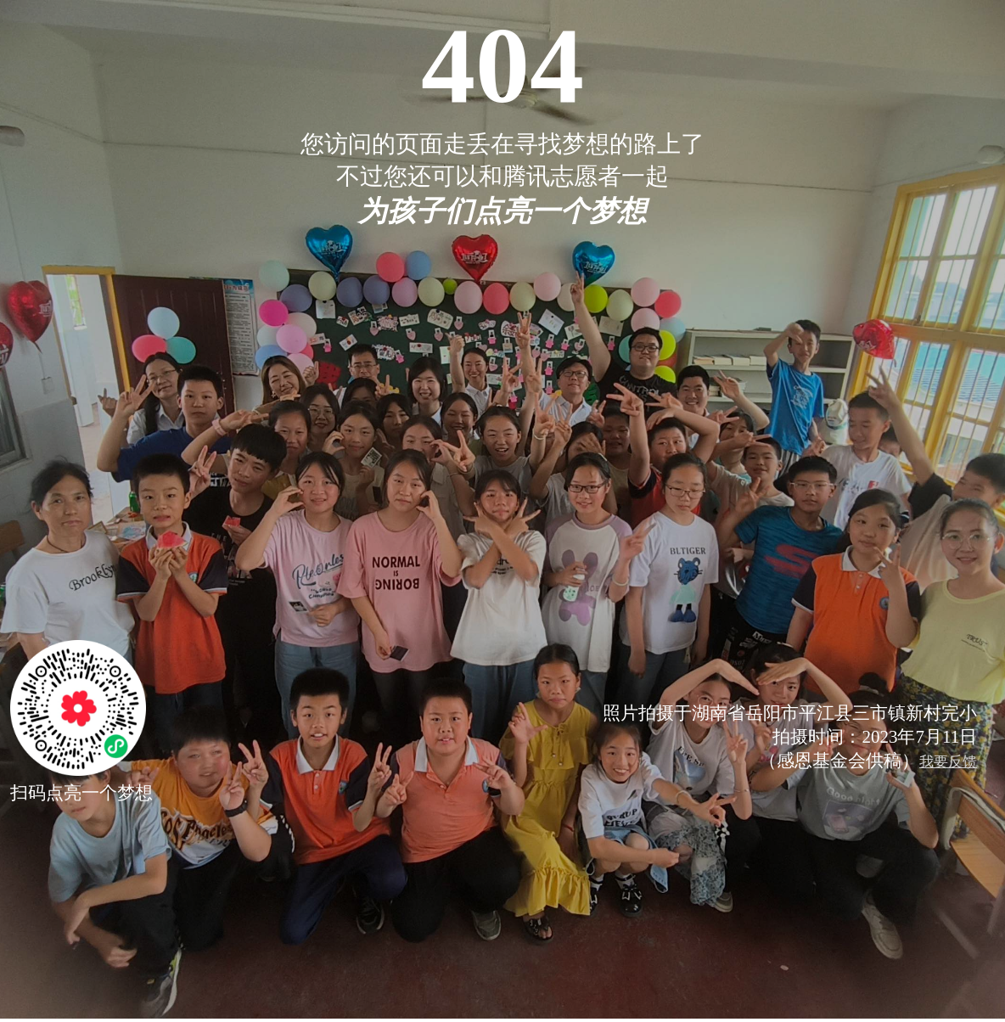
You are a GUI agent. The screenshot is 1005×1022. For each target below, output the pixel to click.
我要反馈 (948, 762)
